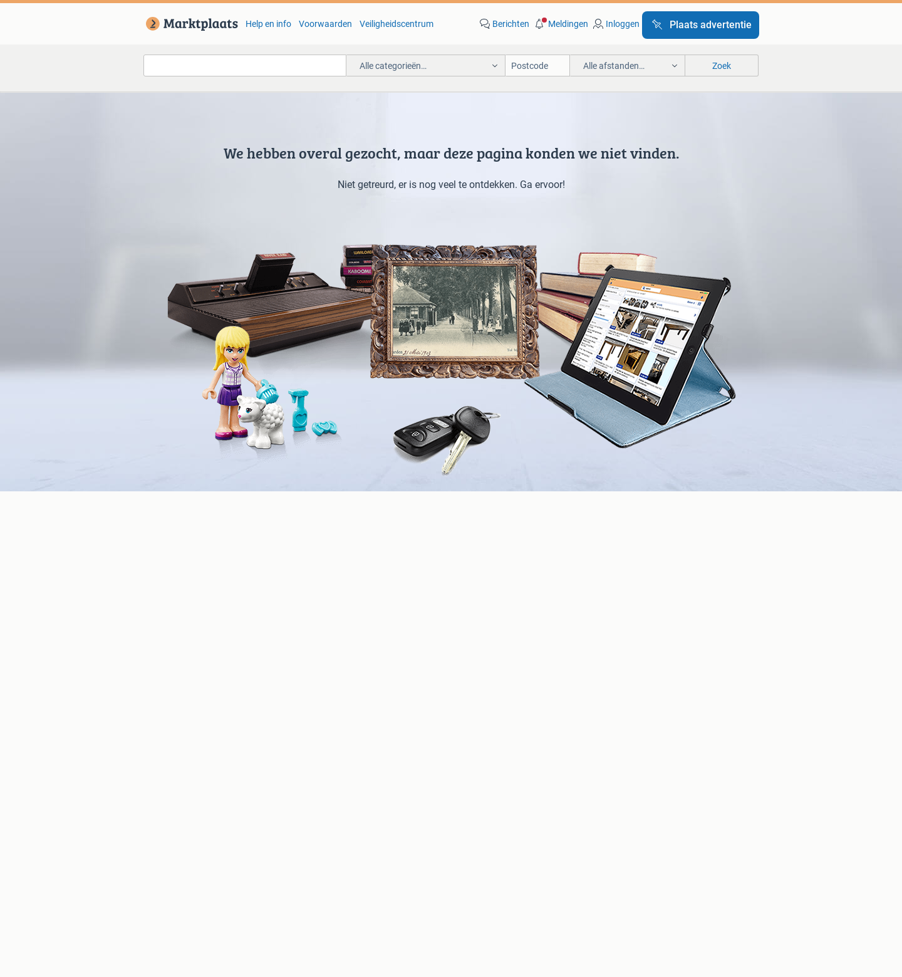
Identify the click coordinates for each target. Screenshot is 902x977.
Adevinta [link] (471, 863)
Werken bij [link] (342, 863)
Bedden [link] (174, 676)
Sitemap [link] (660, 863)
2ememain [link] (598, 863)
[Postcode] (537, 65)
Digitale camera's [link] (191, 553)
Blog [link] (130, 828)
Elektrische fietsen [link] (632, 553)
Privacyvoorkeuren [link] (741, 828)
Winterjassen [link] (476, 714)
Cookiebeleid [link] (652, 828)
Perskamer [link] (408, 863)
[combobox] (244, 65)
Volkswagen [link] (329, 610)
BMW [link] (315, 553)
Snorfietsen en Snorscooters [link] (652, 610)
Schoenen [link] (470, 695)
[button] (560, 24)
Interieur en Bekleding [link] (492, 610)
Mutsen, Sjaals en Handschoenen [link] (515, 676)
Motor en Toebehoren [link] (492, 591)
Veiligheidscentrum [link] (396, 24)
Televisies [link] (177, 610)
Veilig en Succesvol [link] (313, 828)
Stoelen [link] (173, 695)
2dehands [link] (533, 863)
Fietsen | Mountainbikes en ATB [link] (657, 591)
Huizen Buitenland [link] (340, 695)
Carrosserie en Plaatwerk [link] (499, 572)
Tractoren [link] (616, 714)
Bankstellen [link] (181, 657)
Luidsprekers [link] (184, 572)
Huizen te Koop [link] (334, 657)
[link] (189, 24)
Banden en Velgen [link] (486, 553)
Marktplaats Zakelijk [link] (205, 828)
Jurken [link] (464, 657)
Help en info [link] (268, 24)
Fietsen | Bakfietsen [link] (634, 572)
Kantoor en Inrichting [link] (638, 676)
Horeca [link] (611, 657)
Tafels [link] (170, 714)
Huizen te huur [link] (333, 676)
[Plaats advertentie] (700, 25)
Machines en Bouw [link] (633, 695)
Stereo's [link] (174, 591)
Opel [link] (314, 572)
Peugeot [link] (321, 591)
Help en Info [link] (402, 828)
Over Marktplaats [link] (261, 863)
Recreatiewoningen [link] (342, 714)
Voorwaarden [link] (325, 24)
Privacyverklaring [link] (566, 828)
